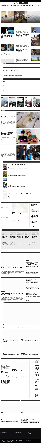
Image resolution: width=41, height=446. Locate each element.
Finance (8, 5)
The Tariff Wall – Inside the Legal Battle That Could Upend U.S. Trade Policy (27, 241)
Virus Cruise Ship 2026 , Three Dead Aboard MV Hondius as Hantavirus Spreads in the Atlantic (30, 423)
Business (11, 5)
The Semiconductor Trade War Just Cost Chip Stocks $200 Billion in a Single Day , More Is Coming (33, 299)
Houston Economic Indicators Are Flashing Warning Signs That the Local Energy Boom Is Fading (37, 398)
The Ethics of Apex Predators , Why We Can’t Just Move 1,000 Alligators (37, 387)
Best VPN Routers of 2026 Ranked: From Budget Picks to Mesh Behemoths (9, 422)
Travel (22, 415)
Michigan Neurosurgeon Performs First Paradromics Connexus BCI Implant (12, 78)
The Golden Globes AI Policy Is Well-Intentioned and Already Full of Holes (32, 283)
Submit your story (37, 5)
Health (27, 5)
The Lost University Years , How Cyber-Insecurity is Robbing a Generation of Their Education (32, 297)
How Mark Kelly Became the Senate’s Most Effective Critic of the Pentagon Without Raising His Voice (35, 241)
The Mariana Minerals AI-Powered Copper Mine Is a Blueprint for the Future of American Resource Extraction (32, 303)
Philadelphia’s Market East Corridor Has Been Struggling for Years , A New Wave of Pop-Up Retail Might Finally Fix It (8, 153)
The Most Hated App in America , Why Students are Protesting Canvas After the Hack (20, 375)
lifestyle (3, 113)
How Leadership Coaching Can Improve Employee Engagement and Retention (33, 20)
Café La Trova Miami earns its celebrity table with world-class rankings (20, 20)
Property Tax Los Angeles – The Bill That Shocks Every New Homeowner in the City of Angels (19, 196)
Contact (33, 5)
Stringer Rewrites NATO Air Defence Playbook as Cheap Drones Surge (21, 29)
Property (18, 5)
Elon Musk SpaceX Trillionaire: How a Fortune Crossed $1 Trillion (22, 60)
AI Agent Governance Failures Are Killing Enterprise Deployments (9, 424)
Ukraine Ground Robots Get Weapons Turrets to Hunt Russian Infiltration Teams (10, 344)
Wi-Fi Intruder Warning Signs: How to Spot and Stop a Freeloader (11, 357)
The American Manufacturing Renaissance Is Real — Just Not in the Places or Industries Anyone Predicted (37, 367)
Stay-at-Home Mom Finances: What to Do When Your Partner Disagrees (22, 37)
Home (29, 435)
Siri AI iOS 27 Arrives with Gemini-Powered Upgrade (22, 53)
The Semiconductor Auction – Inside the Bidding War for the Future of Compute (12, 297)
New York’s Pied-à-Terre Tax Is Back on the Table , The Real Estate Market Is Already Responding (20, 167)
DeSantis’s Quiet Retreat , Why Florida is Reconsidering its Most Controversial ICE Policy (37, 381)
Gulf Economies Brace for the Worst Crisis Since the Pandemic (37, 392)
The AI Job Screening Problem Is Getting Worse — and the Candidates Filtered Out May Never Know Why (32, 291)
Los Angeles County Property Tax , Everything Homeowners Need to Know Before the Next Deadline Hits (21, 200)
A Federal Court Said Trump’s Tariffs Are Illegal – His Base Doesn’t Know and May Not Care (20, 241)
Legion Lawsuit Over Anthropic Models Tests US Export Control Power (12, 107)
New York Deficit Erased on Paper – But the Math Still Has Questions (35, 222)
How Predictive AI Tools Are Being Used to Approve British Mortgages (16, 189)
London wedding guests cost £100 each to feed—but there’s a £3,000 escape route (8, 120)
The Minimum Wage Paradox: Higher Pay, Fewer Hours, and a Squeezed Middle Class (34, 229)
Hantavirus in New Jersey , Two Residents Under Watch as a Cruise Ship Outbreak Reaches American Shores (32, 276)
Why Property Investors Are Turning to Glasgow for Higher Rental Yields (17, 178)
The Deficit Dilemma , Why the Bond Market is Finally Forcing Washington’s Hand (34, 219)
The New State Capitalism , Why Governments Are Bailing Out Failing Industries (34, 208)
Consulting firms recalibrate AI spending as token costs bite (6, 53)
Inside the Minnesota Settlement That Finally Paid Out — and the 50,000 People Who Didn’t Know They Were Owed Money (5, 219)
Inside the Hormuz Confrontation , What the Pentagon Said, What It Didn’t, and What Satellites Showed (37, 374)
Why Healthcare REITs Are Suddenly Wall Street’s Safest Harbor (12, 271)
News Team (14, 220)
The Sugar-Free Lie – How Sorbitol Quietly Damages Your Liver (32, 273)
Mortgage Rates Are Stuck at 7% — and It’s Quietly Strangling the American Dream (18, 171)
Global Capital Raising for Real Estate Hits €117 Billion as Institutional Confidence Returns (19, 182)
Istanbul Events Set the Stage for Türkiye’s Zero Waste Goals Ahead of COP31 (30, 358)
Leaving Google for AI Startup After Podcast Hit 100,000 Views (9, 418)
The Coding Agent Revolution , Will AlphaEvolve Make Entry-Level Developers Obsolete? (32, 286)
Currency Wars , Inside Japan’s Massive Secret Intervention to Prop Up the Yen (20, 218)
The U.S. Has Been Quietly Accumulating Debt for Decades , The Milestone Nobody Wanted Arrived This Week (5, 208)
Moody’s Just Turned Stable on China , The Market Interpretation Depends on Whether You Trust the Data (5, 365)
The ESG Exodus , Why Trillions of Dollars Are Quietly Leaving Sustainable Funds (35, 225)
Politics (21, 5)
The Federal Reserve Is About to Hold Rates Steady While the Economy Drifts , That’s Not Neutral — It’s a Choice (35, 211)
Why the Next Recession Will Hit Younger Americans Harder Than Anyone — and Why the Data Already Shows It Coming (5, 375)
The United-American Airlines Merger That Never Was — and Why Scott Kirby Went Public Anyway (30, 418)
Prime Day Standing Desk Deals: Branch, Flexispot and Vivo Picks (7, 20)
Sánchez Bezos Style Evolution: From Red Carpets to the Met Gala (7, 36)
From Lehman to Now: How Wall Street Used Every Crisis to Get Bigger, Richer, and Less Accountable (34, 215)
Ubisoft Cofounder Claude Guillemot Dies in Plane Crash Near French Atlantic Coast (22, 44)
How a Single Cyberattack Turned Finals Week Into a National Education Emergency (32, 294)
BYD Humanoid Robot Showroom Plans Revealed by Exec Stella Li (7, 61)
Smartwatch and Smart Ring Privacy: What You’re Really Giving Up (29, 343)
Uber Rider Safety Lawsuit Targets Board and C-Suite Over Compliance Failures (20, 106)
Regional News (37, 370)
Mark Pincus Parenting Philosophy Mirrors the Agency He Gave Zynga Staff (27, 106)
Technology (14, 5)
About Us (30, 5)
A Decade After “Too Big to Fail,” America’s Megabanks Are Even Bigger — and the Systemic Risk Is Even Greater (5, 384)
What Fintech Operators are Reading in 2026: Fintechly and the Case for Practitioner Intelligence (36, 106)
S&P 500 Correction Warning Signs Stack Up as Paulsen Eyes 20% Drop (16, 329)
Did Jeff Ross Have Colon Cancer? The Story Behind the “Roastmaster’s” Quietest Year (32, 266)
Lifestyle (24, 5)
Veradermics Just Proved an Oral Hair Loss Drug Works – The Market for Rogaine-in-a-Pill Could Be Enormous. (32, 270)
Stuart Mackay (8, 38)
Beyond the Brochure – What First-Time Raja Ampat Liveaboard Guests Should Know (30, 426)
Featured (29, 17)
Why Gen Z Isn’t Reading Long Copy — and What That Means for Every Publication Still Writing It (8, 136)
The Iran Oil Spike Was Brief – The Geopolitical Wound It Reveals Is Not (5, 240)
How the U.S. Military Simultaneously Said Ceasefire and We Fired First (13, 240)
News (5, 5)
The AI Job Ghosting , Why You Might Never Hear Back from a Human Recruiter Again (32, 288)
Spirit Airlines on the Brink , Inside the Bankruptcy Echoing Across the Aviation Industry (30, 420)
